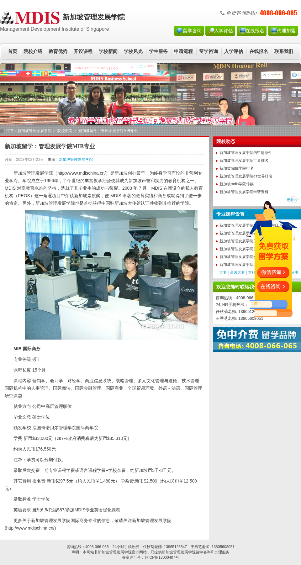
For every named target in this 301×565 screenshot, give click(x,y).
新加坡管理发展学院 (34, 131)
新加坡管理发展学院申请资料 (243, 192)
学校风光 (133, 51)
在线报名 (255, 30)
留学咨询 (192, 30)
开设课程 (83, 51)
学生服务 (158, 51)
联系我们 (283, 51)
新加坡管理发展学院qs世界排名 (245, 176)
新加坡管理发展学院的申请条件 (245, 152)
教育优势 (58, 51)
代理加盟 (286, 30)
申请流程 (183, 51)
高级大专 (237, 272)
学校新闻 (108, 51)
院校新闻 (64, 131)
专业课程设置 (230, 214)
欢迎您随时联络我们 (237, 286)
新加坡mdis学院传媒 (236, 184)
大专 (223, 272)
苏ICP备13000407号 (162, 557)
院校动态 (225, 141)
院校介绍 (33, 51)
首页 (12, 51)
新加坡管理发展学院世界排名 (243, 160)
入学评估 (223, 30)
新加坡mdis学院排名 (236, 168)
